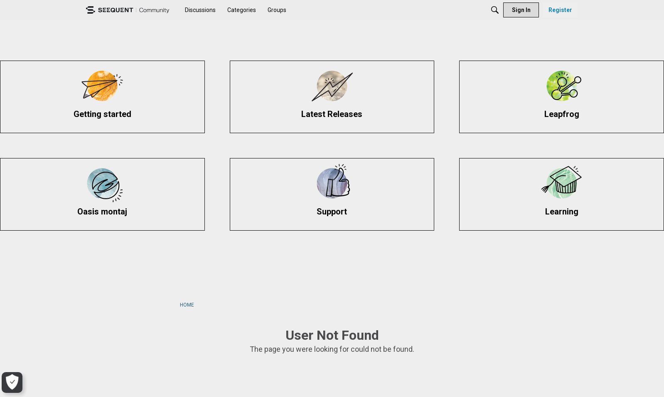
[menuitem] (200, 9)
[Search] (494, 9)
